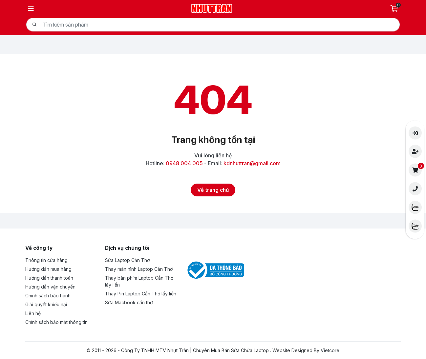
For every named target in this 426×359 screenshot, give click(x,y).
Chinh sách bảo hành (48, 295)
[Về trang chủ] (213, 190)
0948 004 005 (184, 163)
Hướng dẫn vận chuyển (50, 286)
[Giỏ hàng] (395, 8)
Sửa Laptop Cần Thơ (127, 260)
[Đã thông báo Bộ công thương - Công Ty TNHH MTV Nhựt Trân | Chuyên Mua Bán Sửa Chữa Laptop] (214, 269)
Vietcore (330, 350)
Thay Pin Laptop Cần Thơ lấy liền (140, 293)
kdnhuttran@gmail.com (252, 163)
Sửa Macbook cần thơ (129, 302)
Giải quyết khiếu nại (46, 304)
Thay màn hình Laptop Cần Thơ (139, 269)
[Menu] (31, 8)
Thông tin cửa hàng (46, 260)
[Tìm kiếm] (34, 24)
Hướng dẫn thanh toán (49, 278)
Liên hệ (33, 313)
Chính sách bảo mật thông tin (56, 322)
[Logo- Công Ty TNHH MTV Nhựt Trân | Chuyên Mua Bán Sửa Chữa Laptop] (212, 7)
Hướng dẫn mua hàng (48, 269)
